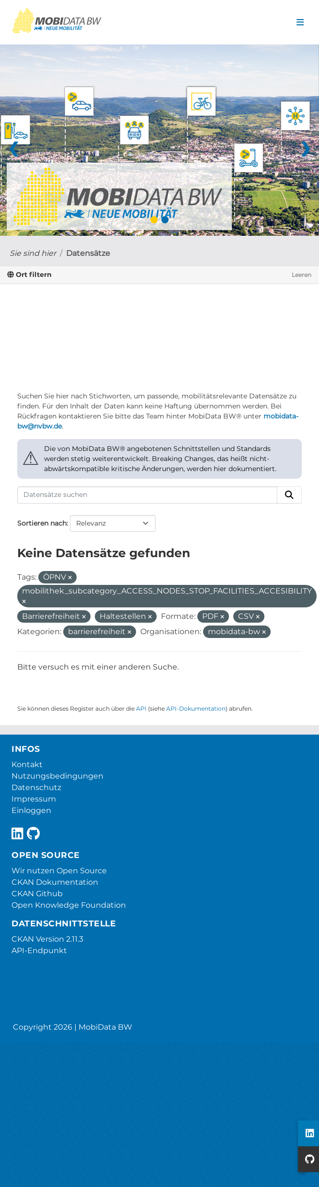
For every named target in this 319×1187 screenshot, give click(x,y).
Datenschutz (36, 787)
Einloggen (31, 810)
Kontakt (27, 764)
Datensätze (88, 253)
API (141, 708)
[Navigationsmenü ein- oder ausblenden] (300, 22)
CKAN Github (37, 893)
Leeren (301, 274)
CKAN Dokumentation (54, 882)
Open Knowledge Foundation (68, 905)
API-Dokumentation (196, 708)
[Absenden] (289, 495)
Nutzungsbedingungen (57, 775)
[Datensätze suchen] (147, 495)
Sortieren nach (42, 523)
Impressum (33, 798)
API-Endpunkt (39, 950)
